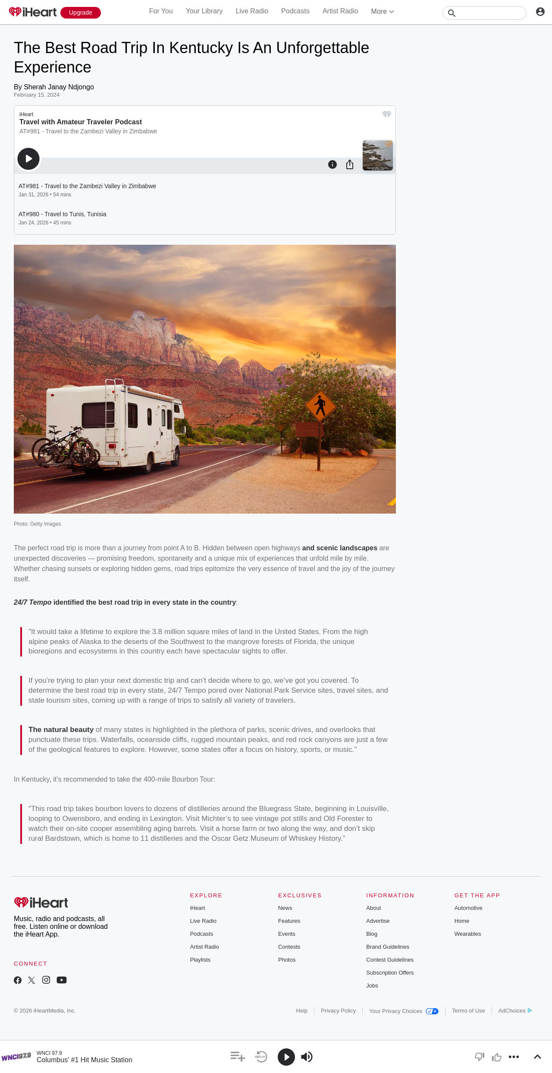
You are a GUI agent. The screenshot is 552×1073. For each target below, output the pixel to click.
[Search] (484, 13)
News (285, 908)
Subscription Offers (390, 972)
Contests (289, 947)
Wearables (468, 934)
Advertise (377, 921)
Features (289, 921)
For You (161, 11)
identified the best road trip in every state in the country (144, 602)
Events (286, 934)
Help (302, 1010)
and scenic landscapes (339, 548)
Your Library (204, 11)
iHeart (197, 908)
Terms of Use (468, 1010)
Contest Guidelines (390, 959)
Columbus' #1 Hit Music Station (84, 1060)
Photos (286, 959)
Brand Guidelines (387, 947)
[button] (237, 1056)
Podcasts (295, 11)
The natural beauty (61, 730)
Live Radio (251, 11)
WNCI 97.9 (49, 1053)
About (373, 908)
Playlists (200, 959)
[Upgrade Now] (80, 13)
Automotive (469, 908)
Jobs (372, 985)
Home (462, 921)
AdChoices (515, 1010)
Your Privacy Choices (404, 1011)
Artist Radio (340, 11)
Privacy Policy (338, 1010)
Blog (371, 934)
